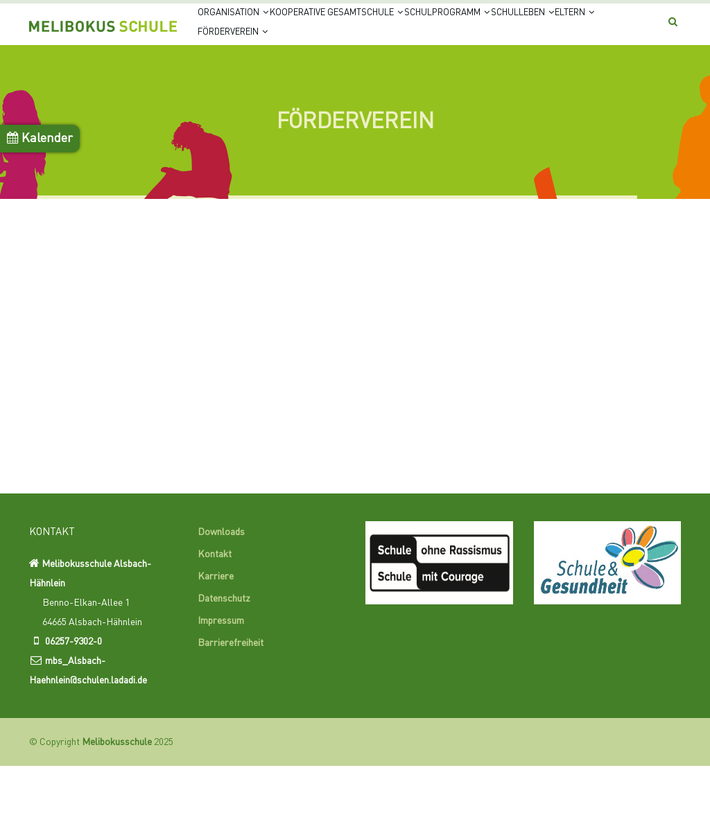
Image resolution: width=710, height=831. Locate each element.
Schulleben (241, 83)
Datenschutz (224, 665)
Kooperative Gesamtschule (371, 29)
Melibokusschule (117, 807)
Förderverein (393, 83)
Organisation (243, 29)
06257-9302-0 (73, 707)
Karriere (216, 642)
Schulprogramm (509, 29)
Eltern (314, 83)
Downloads (221, 598)
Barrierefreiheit (230, 709)
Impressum (221, 687)
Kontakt (215, 620)
